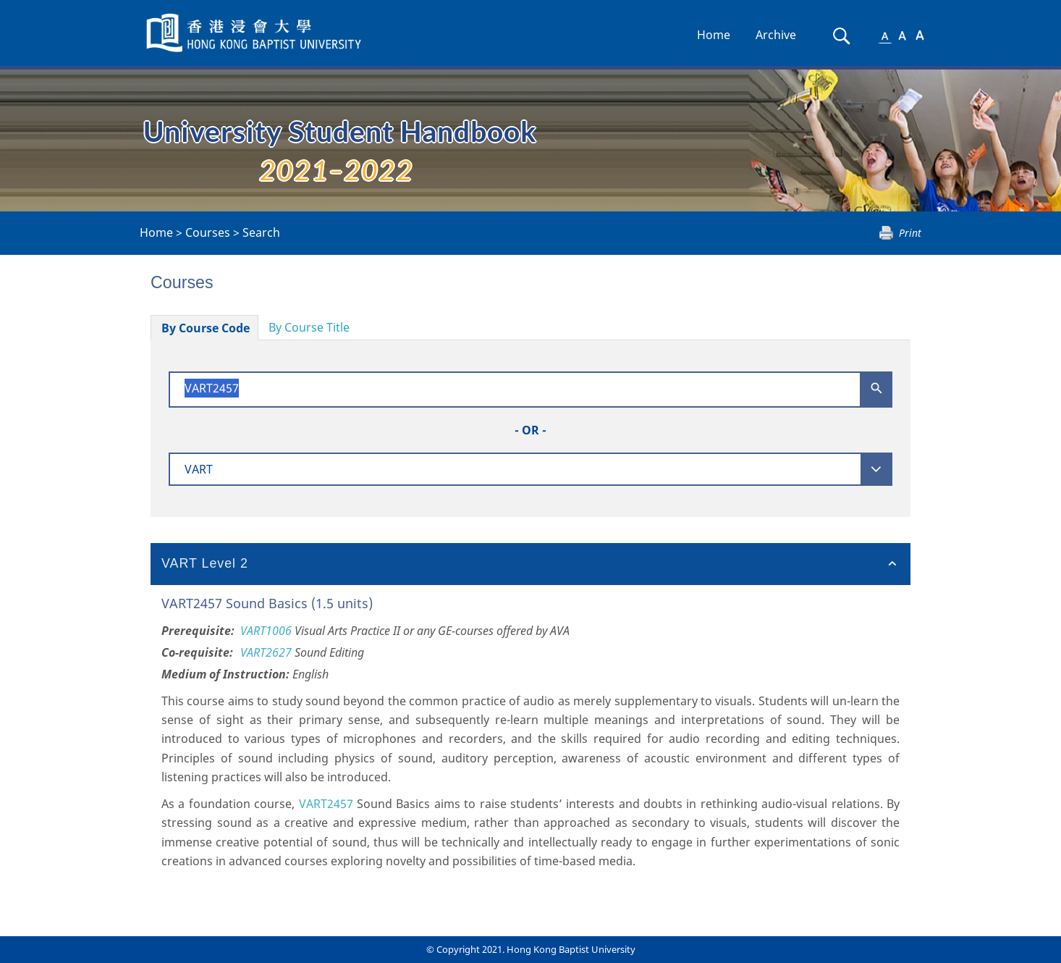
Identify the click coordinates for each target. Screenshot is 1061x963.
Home (713, 35)
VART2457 (326, 804)
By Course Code (205, 328)
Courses (207, 232)
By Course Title (309, 327)
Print (910, 233)
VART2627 (266, 652)
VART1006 (266, 631)
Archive (776, 35)
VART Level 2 (204, 563)
